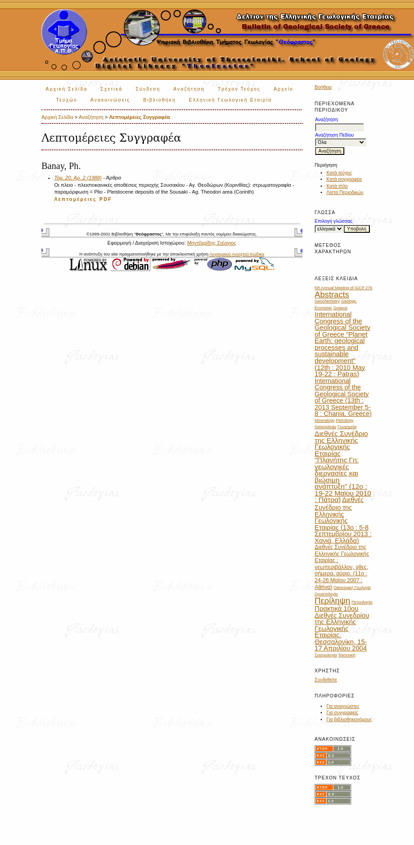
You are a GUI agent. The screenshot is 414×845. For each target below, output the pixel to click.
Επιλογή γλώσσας (334, 221)
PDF (105, 199)
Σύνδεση (148, 89)
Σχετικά (112, 89)
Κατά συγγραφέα (344, 179)
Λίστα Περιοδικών (345, 192)
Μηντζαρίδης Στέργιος (211, 243)
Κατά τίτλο (337, 186)
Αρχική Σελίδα (66, 89)
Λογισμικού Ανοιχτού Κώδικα (237, 253)
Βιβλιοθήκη (159, 99)
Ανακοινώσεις (110, 99)
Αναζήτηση (189, 89)
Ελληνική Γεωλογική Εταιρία (230, 99)
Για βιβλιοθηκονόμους (349, 719)
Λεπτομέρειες (75, 199)
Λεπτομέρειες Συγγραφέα (139, 117)
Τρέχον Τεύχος (239, 89)
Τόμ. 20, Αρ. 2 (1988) (78, 177)
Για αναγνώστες (343, 706)
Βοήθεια (323, 87)
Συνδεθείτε (326, 679)
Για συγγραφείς (342, 712)
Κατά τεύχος (339, 172)
